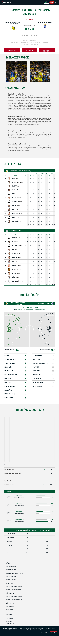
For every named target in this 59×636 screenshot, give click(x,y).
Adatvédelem (9, 618)
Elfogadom (53, 633)
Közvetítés (29, 50)
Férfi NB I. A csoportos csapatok (14, 586)
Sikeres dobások (29, 309)
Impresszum (9, 614)
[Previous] (4, 71)
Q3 (31, 307)
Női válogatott (9, 609)
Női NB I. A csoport (11, 579)
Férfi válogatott (10, 606)
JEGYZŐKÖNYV (12, 50)
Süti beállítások (44, 633)
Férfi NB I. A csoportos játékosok (14, 596)
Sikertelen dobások (40, 309)
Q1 (22, 307)
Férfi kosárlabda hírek (11, 566)
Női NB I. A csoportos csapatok (14, 589)
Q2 (27, 307)
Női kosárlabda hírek (11, 569)
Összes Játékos (9, 350)
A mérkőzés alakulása (48, 51)
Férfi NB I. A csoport (11, 576)
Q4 (36, 307)
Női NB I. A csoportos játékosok (14, 599)
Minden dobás (19, 309)
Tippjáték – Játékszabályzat (10, 622)
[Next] (55, 71)
